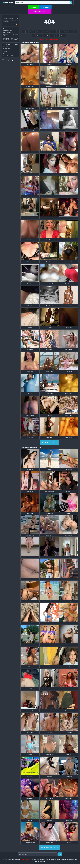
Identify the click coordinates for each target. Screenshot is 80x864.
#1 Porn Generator (40, 11)
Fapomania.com (15, 859)
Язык (43, 861)
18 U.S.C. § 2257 (71, 859)
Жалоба (23, 859)
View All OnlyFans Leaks (49, 848)
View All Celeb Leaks (49, 443)
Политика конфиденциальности (56, 859)
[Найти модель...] (37, 854)
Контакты (38, 861)
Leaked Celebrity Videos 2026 (49, 39)
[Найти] (60, 854)
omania (7, 2)
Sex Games (34, 7)
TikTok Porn (45, 7)
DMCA (28, 859)
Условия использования (38, 859)
